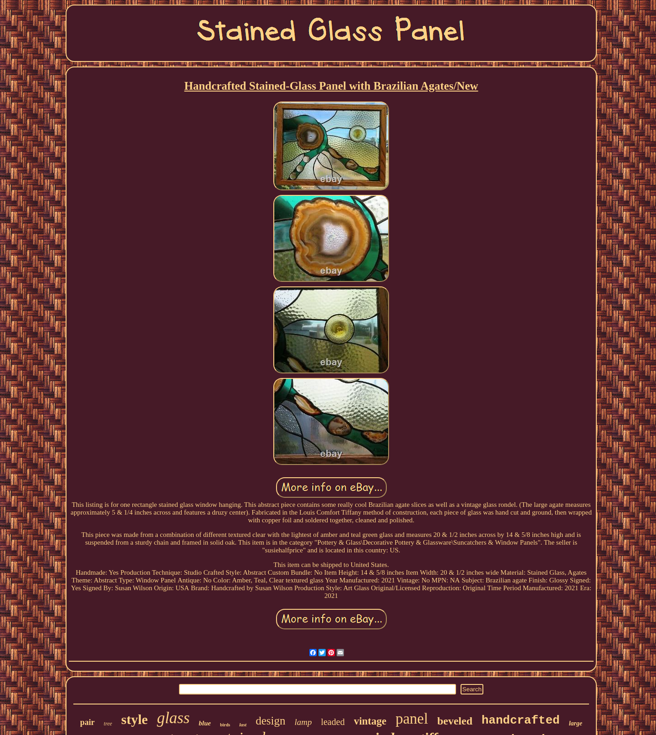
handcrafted (521, 720)
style (134, 719)
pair (87, 722)
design (270, 721)
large (576, 723)
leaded (332, 722)
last (242, 724)
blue (205, 723)
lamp (303, 722)
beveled (454, 721)
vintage (370, 721)
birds (225, 724)
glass (173, 718)
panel (411, 718)
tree (108, 723)
